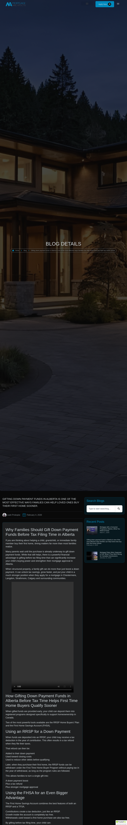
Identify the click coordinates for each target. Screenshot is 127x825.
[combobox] (101, 508)
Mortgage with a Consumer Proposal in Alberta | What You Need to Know (110, 529)
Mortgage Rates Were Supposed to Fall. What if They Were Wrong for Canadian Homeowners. (111, 554)
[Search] (118, 508)
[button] (87, 2)
